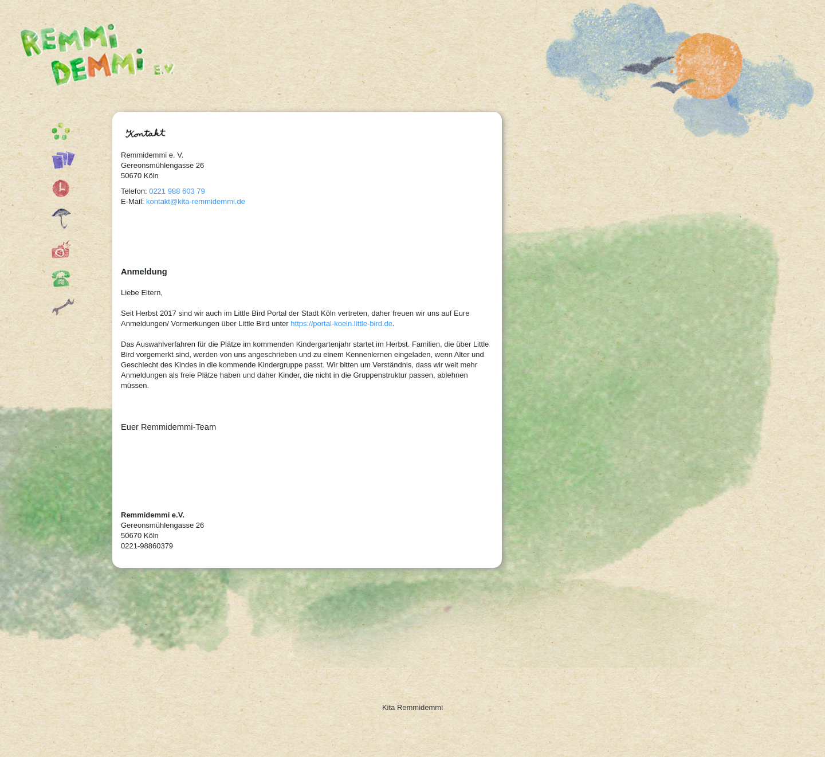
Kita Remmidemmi (106, 60)
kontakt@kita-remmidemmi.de (195, 201)
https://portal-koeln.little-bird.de (341, 323)
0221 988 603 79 (177, 191)
